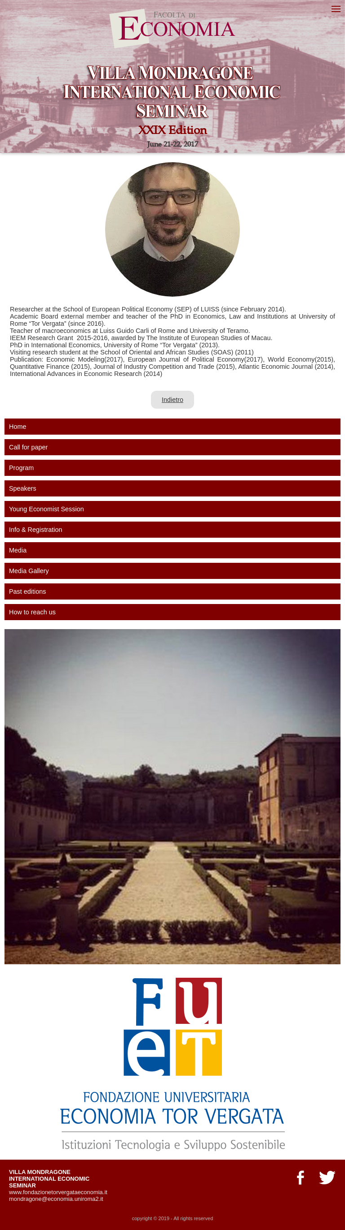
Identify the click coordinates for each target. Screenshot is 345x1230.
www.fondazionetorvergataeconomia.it (58, 1192)
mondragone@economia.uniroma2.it (56, 1198)
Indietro (172, 399)
